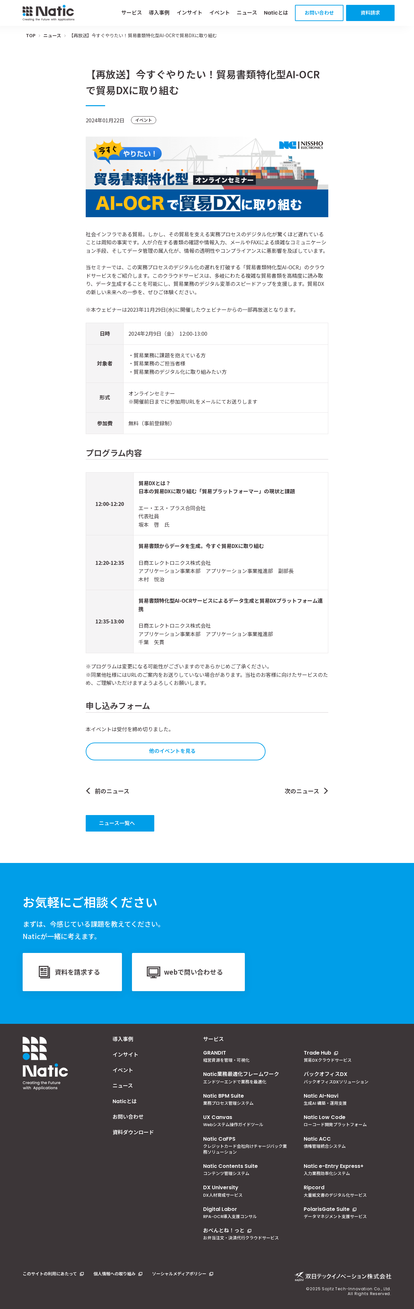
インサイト (189, 13)
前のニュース (112, 791)
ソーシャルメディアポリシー (179, 1274)
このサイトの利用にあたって (50, 1274)
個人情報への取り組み (114, 1274)
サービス (131, 13)
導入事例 (159, 13)
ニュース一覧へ (117, 823)
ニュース (247, 13)
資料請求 (370, 12)
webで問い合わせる (193, 972)
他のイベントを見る (172, 751)
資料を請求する (77, 972)
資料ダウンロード (133, 1132)
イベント (219, 13)
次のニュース (302, 791)
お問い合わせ (319, 12)
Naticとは (276, 13)
